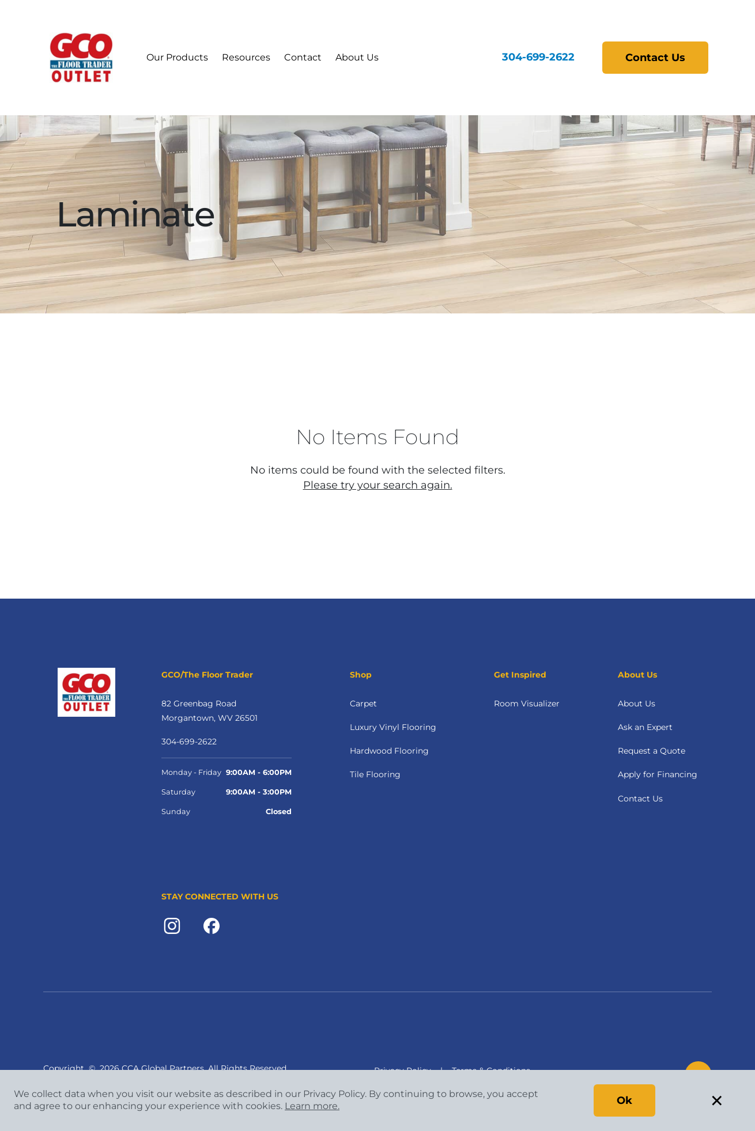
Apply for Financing (657, 774)
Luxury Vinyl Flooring (393, 727)
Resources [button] (246, 57)
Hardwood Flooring (389, 751)
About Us (357, 57)
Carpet (363, 703)
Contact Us (655, 57)
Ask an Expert (645, 727)
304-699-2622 (538, 57)
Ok (624, 1100)
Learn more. (312, 1105)
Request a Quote (651, 751)
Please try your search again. (377, 485)
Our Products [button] (177, 57)
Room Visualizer (527, 703)
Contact (303, 57)
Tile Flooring (375, 774)
